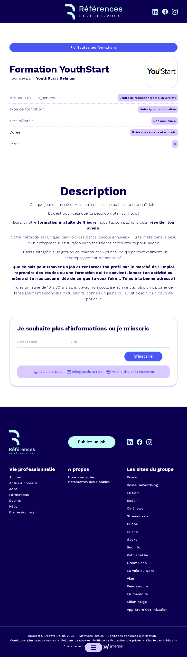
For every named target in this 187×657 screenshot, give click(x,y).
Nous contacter (81, 477)
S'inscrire (143, 356)
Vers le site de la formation (133, 372)
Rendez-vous (138, 586)
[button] (93, 647)
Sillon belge (137, 602)
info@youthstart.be (87, 372)
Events (14, 500)
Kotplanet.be (137, 555)
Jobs (13, 489)
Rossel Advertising (142, 485)
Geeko (132, 539)
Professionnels (21, 512)
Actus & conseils (23, 483)
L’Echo (132, 532)
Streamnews (137, 516)
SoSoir (132, 500)
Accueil (15, 477)
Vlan (130, 578)
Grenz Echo (137, 563)
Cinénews (135, 508)
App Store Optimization (147, 609)
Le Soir (133, 493)
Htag (13, 506)
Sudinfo (133, 547)
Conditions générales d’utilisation (132, 636)
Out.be (132, 524)
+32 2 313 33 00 (51, 372)
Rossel (132, 477)
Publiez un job (91, 442)
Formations (19, 495)
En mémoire (137, 594)
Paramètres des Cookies (89, 482)
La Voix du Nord (140, 571)
